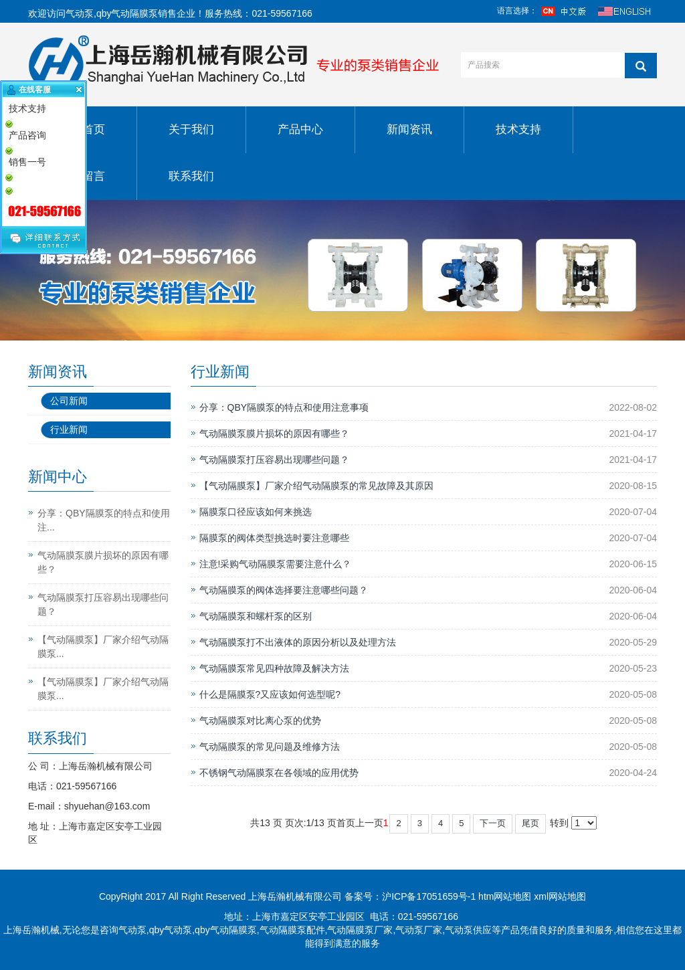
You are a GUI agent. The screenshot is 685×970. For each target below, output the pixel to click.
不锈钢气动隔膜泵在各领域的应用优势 (279, 772)
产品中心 (300, 129)
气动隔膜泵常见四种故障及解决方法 (274, 668)
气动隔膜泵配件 (292, 930)
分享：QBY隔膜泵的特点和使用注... (103, 520)
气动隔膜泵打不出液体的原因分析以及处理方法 (297, 642)
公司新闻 (69, 400)
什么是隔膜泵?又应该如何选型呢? (270, 694)
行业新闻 (69, 429)
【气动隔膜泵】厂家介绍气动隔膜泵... (103, 646)
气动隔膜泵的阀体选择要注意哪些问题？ (283, 590)
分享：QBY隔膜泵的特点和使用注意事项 (284, 407)
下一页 (493, 823)
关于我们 (191, 129)
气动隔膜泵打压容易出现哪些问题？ (274, 459)
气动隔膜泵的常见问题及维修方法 (269, 746)
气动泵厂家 (418, 930)
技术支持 (518, 129)
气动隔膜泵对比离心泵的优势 (260, 720)
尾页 (530, 823)
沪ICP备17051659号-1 (429, 896)
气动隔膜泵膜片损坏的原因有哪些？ (274, 433)
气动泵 (80, 13)
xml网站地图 (560, 896)
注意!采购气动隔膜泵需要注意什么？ (275, 564)
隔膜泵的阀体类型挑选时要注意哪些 (274, 537)
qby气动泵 (171, 930)
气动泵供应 (468, 930)
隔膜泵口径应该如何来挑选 (255, 511)
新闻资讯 (409, 129)
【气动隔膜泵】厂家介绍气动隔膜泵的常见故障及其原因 (316, 485)
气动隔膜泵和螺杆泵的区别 (255, 616)
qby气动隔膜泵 (127, 13)
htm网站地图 (504, 896)
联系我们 (191, 176)
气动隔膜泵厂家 (360, 930)
